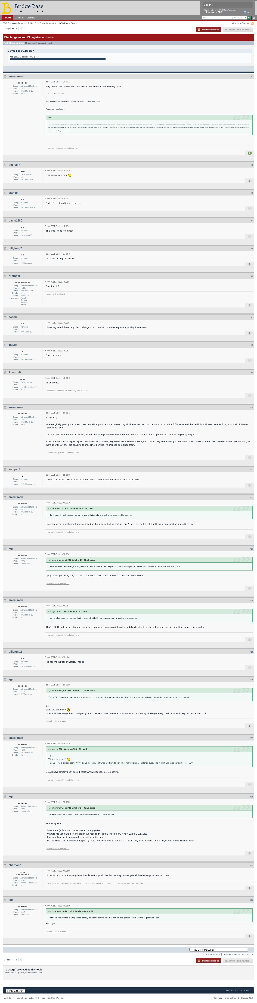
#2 (252, 165)
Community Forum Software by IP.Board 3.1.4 (233, 998)
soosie (13, 317)
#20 (251, 900)
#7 (252, 317)
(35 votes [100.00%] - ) (24, 57)
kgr (11, 548)
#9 (252, 373)
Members (19, 18)
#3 (252, 193)
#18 (251, 797)
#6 (252, 276)
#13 (251, 549)
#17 (251, 738)
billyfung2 (15, 248)
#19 (251, 865)
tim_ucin (14, 164)
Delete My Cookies (37, 998)
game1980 (15, 220)
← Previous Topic (213, 954)
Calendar (31, 18)
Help (247, 12)
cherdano (15, 865)
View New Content (240, 23)
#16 (251, 679)
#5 (252, 249)
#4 (252, 221)
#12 (251, 497)
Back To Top (9, 998)
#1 (252, 76)
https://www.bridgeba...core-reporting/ (100, 772)
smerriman (16, 76)
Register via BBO (214, 12)
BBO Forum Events (68, 23)
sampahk (15, 469)
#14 (251, 600)
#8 (252, 345)
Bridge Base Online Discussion (42, 23)
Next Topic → (247, 954)
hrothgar (14, 275)
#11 (251, 470)
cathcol (13, 192)
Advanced (254, 18)
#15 (251, 652)
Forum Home (21, 998)
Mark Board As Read (55, 998)
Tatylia (13, 344)
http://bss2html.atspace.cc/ (58, 583)
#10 (251, 407)
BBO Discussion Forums (14, 23)
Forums (7, 18)
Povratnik (15, 372)
